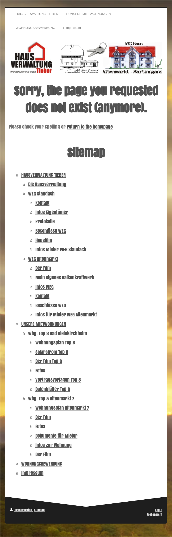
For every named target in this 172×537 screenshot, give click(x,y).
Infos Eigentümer (51, 212)
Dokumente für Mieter (56, 435)
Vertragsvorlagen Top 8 (58, 379)
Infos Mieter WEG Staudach (60, 249)
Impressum (32, 472)
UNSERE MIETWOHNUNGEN (43, 323)
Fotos (40, 370)
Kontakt (42, 202)
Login (158, 510)
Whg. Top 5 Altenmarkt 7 (51, 398)
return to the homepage (90, 126)
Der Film (43, 267)
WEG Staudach (41, 193)
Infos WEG (44, 286)
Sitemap (39, 510)
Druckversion (21, 510)
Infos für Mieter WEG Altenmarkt (66, 314)
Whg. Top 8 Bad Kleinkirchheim (57, 333)
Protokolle (45, 221)
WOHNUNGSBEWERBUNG (41, 463)
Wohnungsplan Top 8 (55, 342)
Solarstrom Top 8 (51, 351)
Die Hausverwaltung (47, 184)
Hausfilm (43, 240)
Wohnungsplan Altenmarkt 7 (62, 407)
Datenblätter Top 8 (52, 389)
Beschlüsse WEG (50, 230)
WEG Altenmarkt (43, 258)
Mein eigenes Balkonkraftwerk (64, 277)
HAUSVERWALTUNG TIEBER (43, 174)
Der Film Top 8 (48, 361)
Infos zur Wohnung (53, 445)
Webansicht (154, 514)
